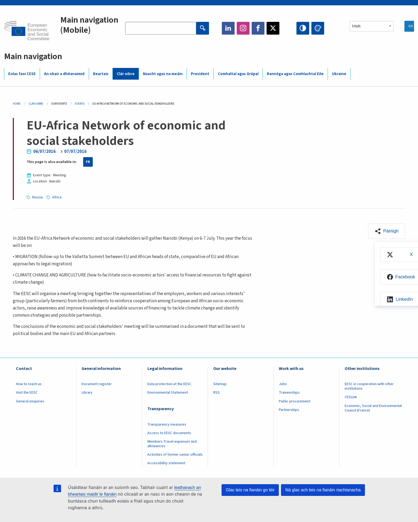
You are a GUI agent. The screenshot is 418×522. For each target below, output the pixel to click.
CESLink (351, 397)
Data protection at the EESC (169, 384)
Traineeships (289, 392)
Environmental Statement (167, 392)
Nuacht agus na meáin (163, 74)
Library (87, 392)
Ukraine (339, 74)
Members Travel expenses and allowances (172, 444)
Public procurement (294, 401)
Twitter (273, 28)
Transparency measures (166, 424)
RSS (216, 392)
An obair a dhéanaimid (64, 74)
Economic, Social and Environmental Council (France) (373, 408)
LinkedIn (228, 28)
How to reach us (29, 384)
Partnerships (289, 410)
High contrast (302, 28)
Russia (37, 197)
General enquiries (30, 401)
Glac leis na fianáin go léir (250, 490)
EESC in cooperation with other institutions (369, 386)
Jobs (283, 384)
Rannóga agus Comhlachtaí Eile (295, 74)
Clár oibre (126, 74)
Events (80, 104)
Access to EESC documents (169, 433)
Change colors (317, 28)
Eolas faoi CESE (22, 74)
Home (17, 104)
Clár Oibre (36, 104)
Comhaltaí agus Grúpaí (238, 74)
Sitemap (220, 384)
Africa (57, 197)
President (200, 74)
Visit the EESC (27, 392)
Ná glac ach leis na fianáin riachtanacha (323, 490)
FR (88, 162)
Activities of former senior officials (175, 454)
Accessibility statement (166, 463)
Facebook (258, 28)
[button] (386, 230)
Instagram (243, 28)
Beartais (100, 74)
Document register (97, 384)
